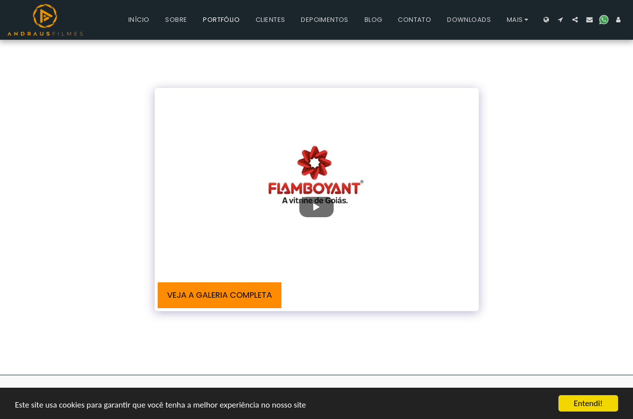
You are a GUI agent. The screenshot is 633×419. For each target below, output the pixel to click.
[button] (560, 19)
